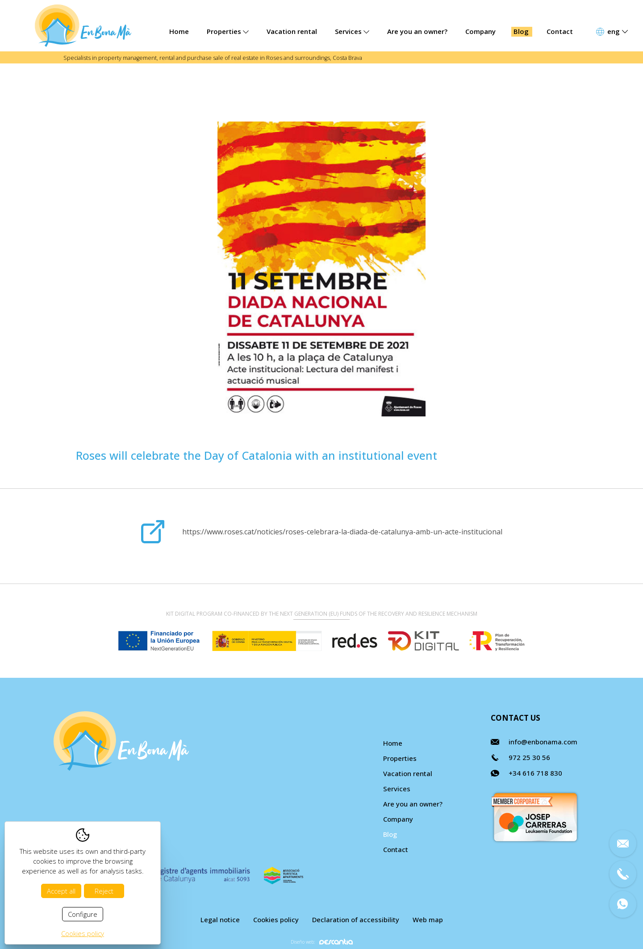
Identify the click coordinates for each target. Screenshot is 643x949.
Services (352, 31)
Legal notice (220, 919)
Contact (560, 31)
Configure (82, 914)
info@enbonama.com (543, 741)
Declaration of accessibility (355, 919)
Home (179, 31)
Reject (104, 890)
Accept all (61, 890)
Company (480, 31)
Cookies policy (276, 919)
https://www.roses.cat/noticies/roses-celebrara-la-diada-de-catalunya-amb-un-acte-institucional (342, 532)
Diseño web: (322, 942)
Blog (521, 31)
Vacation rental (292, 31)
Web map (428, 919)
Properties (228, 31)
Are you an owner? (417, 31)
